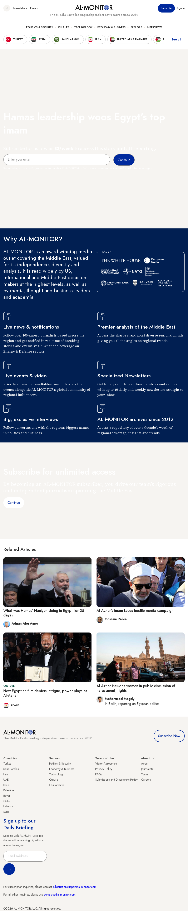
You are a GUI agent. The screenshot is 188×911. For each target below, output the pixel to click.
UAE (6, 779)
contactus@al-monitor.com (59, 894)
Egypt (6, 796)
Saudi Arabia (11, 769)
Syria (6, 812)
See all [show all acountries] (176, 39)
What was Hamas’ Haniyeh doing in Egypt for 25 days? (43, 613)
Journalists (147, 769)
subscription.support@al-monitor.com (75, 887)
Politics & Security (39, 27)
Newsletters (20, 8)
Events (34, 8)
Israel (6, 785)
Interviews (154, 27)
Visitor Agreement (106, 763)
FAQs (98, 774)
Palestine (8, 790)
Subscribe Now (169, 735)
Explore (136, 27)
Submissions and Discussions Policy (116, 779)
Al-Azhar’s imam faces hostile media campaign (135, 610)
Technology (83, 27)
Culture (63, 27)
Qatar (6, 801)
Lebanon (8, 806)
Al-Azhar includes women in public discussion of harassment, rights (136, 688)
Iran (5, 774)
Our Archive (56, 785)
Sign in (181, 8)
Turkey (7, 763)
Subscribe (166, 8)
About (144, 763)
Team (144, 774)
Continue (14, 502)
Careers (146, 779)
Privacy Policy (103, 769)
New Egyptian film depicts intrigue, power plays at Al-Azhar (45, 693)
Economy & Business (111, 27)
